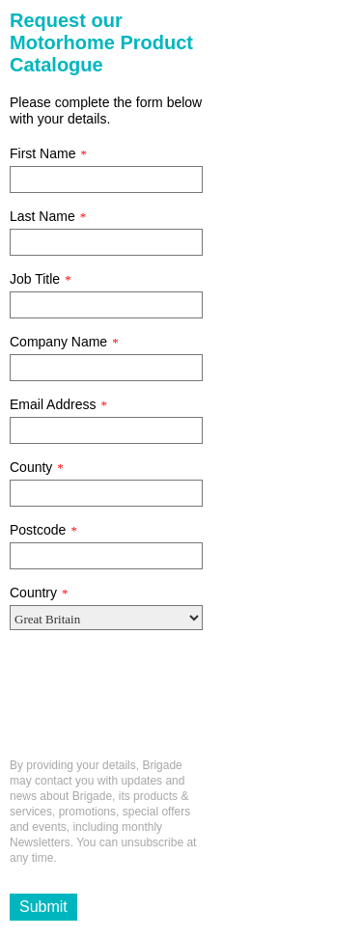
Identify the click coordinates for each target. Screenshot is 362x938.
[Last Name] (106, 242)
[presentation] (156, 701)
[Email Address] (106, 430)
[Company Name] (106, 367)
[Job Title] (106, 304)
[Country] (106, 617)
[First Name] (106, 179)
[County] (106, 493)
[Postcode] (106, 555)
